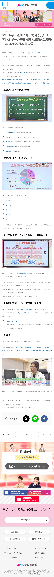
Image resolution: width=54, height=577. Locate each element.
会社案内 (15, 532)
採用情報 (14, 557)
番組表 (5, 5)
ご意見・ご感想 (39, 553)
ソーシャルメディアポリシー (14, 553)
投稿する (25, 519)
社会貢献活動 (15, 539)
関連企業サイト (39, 539)
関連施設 (39, 532)
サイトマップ (39, 557)
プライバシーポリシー (39, 548)
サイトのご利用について (14, 548)
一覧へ (27, 434)
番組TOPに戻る (44, 24)
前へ (10, 434)
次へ (43, 434)
